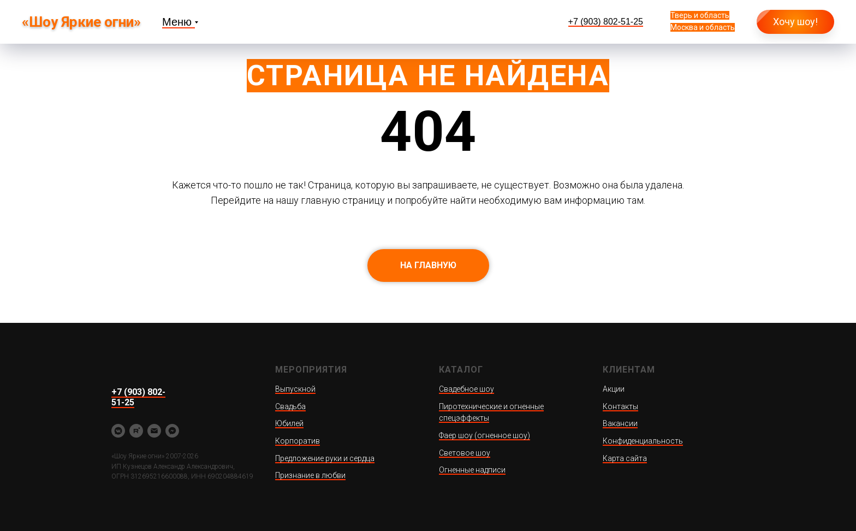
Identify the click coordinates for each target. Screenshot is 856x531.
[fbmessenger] (172, 431)
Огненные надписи (472, 469)
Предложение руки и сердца (324, 458)
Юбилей (289, 423)
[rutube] (136, 431)
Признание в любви (310, 475)
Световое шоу (464, 453)
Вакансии (620, 423)
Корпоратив (297, 440)
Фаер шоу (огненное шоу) (484, 435)
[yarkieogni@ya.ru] (154, 431)
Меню (177, 22)
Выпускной (295, 389)
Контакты (620, 406)
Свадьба (290, 406)
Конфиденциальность (643, 440)
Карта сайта (625, 458)
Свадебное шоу (466, 389)
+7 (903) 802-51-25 (605, 21)
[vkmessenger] (118, 431)
